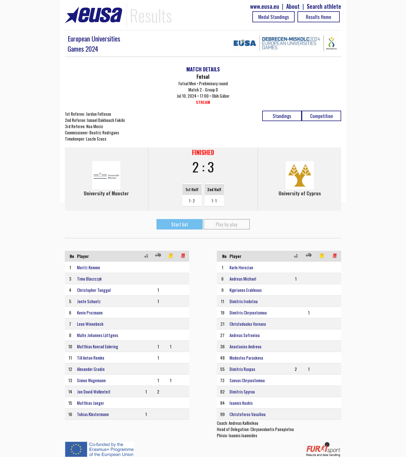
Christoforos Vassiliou (248, 414)
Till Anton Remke (90, 358)
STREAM (203, 102)
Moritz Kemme (88, 267)
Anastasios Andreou (245, 346)
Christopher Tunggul (94, 290)
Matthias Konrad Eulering (97, 346)
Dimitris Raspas (242, 369)
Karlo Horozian (241, 267)
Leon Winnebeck (90, 324)
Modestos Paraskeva (246, 358)
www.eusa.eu (264, 6)
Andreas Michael (243, 278)
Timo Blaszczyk (89, 278)
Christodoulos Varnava (248, 324)
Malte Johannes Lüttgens (97, 335)
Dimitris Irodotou (244, 301)
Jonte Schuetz (89, 301)
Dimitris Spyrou (242, 391)
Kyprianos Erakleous (246, 290)
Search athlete (324, 6)
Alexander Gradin (91, 369)
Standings (282, 115)
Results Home (318, 16)
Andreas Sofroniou (245, 335)
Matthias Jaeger (90, 403)
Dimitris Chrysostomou (248, 312)
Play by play (226, 224)
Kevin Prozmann (90, 312)
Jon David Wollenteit (94, 391)
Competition (321, 115)
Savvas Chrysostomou (247, 380)
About (293, 6)
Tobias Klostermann (93, 414)
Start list (179, 224)
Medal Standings (273, 16)
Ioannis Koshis (241, 403)
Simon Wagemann (91, 380)
